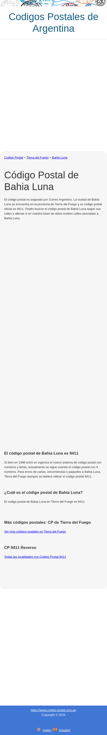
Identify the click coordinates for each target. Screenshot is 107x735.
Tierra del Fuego (38, 157)
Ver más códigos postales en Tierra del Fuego (35, 531)
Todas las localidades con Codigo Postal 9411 (35, 556)
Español (64, 730)
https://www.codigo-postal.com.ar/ (53, 710)
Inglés (47, 730)
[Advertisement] (53, 95)
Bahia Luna (59, 157)
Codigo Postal (13, 157)
